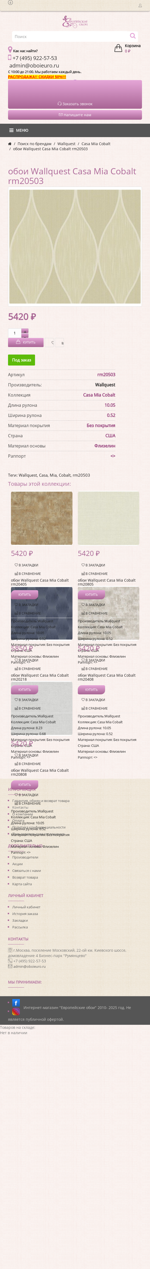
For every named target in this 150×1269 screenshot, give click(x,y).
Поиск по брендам (34, 143)
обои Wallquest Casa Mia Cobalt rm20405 (40, 582)
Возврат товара (25, 877)
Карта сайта (22, 884)
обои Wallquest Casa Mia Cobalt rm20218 (40, 677)
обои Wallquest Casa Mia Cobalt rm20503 (50, 148)
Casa (43, 475)
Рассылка (20, 927)
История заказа (25, 913)
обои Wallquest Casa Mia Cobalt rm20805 (107, 582)
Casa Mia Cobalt (96, 143)
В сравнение (61, 342)
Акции (17, 863)
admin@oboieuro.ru (29, 966)
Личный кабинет (26, 907)
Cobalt (65, 475)
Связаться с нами (26, 870)
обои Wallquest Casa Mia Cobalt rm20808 (40, 772)
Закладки (20, 920)
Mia (53, 475)
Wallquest (66, 143)
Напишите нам (75, 114)
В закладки (51, 342)
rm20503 (81, 475)
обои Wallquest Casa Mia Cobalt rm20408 (107, 677)
